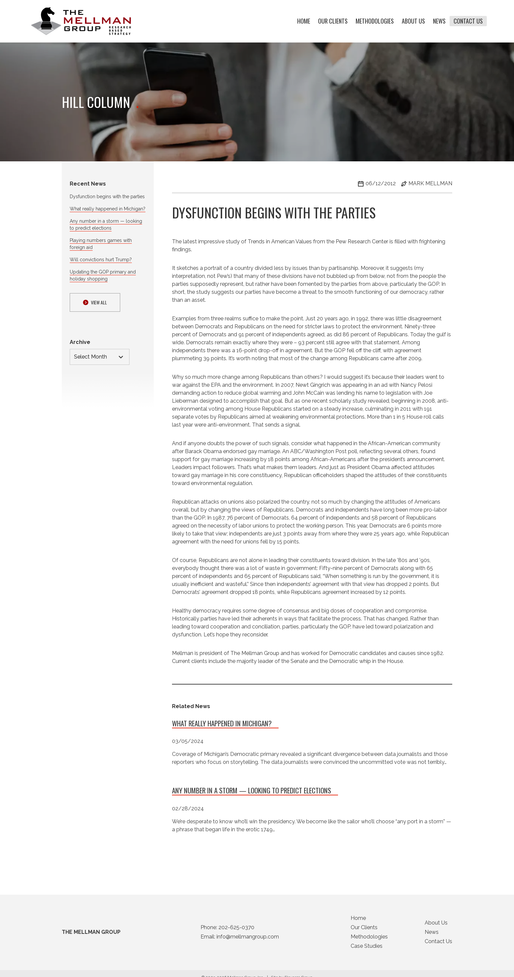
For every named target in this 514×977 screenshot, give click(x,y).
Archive (80, 342)
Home (303, 21)
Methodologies (375, 21)
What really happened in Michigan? (107, 208)
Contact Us (468, 21)
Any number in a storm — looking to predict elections (251, 792)
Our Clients (333, 21)
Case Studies (367, 948)
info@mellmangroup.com (247, 939)
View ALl (95, 302)
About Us (413, 21)
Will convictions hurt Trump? (101, 259)
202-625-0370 (236, 929)
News (439, 21)
